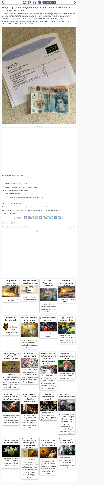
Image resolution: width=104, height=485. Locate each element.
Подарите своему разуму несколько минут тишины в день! (29, 281)
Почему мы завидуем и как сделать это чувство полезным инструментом (66, 441)
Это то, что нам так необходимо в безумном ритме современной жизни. (29, 297)
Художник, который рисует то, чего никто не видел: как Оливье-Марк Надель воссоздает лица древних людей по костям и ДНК (48, 358)
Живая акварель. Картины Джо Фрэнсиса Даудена (66, 318)
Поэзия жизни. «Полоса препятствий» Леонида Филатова (11, 282)
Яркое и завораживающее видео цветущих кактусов (48, 397)
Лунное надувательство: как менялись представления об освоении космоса (48, 442)
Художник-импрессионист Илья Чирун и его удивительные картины (48, 283)
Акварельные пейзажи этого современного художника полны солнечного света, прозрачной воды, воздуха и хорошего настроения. (66, 339)
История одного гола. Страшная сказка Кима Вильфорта (48, 318)
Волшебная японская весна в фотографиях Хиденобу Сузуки (29, 355)
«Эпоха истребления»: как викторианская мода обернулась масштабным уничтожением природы (30, 443)
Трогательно (28, 226)
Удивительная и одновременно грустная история (48, 335)
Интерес (4, 226)
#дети (60, 222)
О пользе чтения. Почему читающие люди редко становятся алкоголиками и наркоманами (29, 399)
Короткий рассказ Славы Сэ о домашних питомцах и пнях (67, 396)
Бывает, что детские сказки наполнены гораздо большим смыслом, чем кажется (11, 397)
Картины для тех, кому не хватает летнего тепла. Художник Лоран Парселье (29, 319)
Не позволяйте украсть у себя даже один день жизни (11, 318)
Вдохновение (12, 226)
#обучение (65, 222)
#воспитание (72, 222)
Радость (21, 226)
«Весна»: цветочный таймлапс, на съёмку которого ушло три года (10, 441)
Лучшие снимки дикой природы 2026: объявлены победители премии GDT (11, 357)
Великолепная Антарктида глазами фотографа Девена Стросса (66, 282)
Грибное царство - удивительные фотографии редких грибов (66, 356)
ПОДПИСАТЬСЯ (49, 2)
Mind (74, 226)
